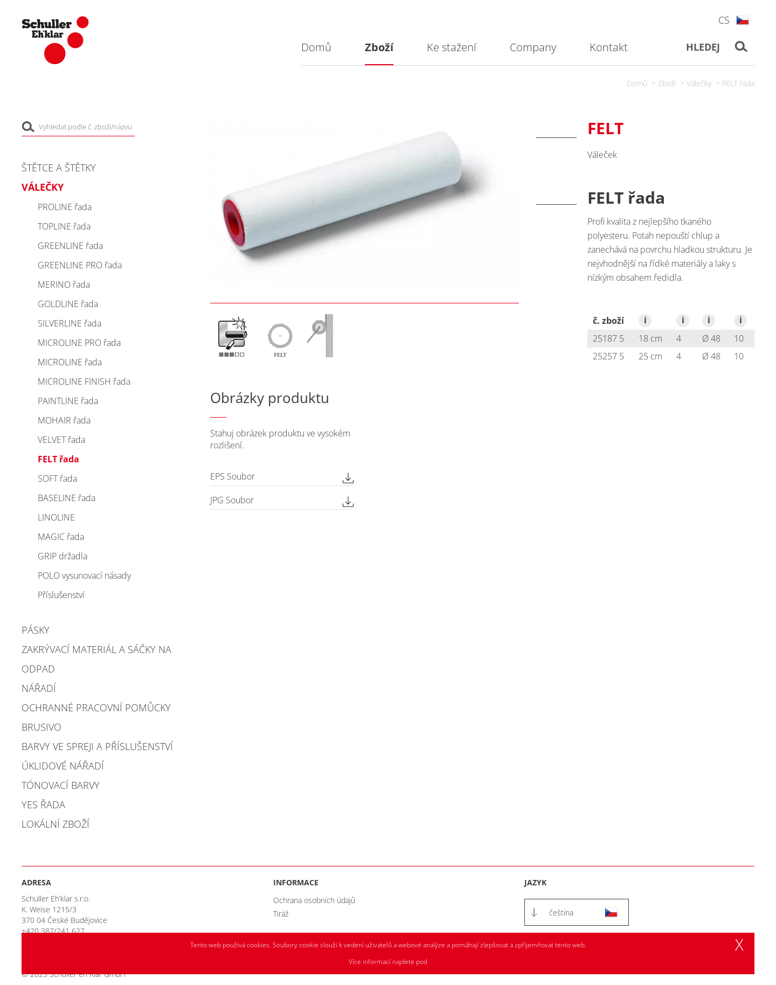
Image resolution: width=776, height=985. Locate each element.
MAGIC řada (61, 537)
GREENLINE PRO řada (80, 265)
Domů (637, 83)
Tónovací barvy (61, 785)
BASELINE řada (66, 498)
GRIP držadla (62, 556)
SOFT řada (57, 478)
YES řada (43, 804)
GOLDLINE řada (68, 304)
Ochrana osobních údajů (314, 900)
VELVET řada (61, 440)
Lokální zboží (55, 823)
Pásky (36, 629)
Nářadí (39, 688)
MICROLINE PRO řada (79, 343)
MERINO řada (64, 284)
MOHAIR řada (64, 420)
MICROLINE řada (70, 362)
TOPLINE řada (64, 226)
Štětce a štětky (59, 167)
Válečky (699, 83)
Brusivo (41, 726)
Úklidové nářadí (63, 765)
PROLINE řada (65, 207)
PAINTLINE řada (68, 401)
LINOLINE (56, 517)
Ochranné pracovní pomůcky (96, 707)
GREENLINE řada (70, 246)
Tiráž (280, 913)
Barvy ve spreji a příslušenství (97, 746)
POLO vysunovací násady (84, 575)
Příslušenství (61, 595)
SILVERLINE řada (69, 323)
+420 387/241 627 (53, 931)
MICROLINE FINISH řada (84, 381)
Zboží (667, 83)
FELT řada (738, 83)
